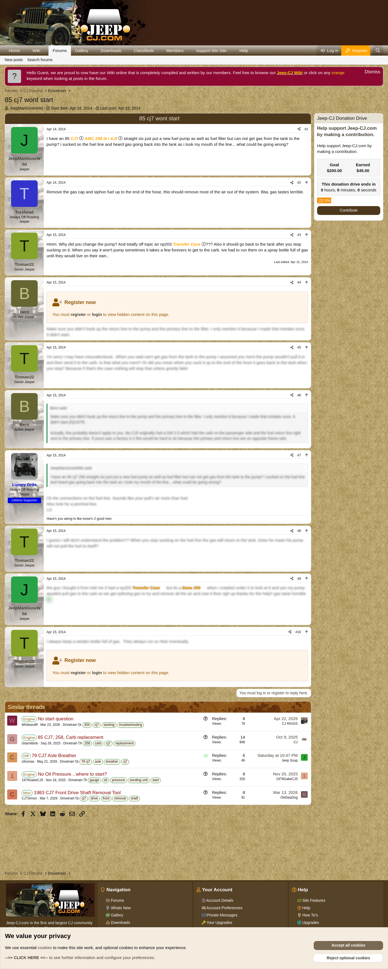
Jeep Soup (290, 760)
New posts (14, 60)
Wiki (36, 50)
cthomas (28, 761)
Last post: (120, 108)
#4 (299, 282)
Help (243, 50)
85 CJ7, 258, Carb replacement (70, 737)
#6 (299, 395)
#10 (298, 632)
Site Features (313, 900)
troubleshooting (130, 725)
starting (109, 725)
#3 (299, 235)
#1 (306, 129)
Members (175, 50)
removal (120, 798)
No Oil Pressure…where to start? (72, 774)
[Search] (377, 50)
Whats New (120, 908)
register (78, 314)
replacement (124, 743)
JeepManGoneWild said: (71, 468)
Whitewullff (30, 725)
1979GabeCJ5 (32, 780)
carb (98, 743)
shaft (134, 798)
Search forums (39, 60)
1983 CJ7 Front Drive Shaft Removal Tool (77, 792)
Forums (60, 50)
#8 (299, 531)
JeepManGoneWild (26, 108)
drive (94, 798)
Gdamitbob (30, 743)
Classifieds (144, 50)
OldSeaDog (289, 797)
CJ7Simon (29, 798)
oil (105, 780)
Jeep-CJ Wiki (290, 72)
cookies (45, 947)
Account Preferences (224, 908)
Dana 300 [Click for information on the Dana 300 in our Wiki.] (191, 587)
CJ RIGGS (290, 724)
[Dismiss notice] (369, 73)
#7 (299, 455)
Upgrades (310, 922)
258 (87, 743)
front (106, 798)
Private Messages (222, 915)
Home (14, 50)
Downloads (111, 50)
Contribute (349, 210)
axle (98, 761)
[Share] (299, 129)
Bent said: (58, 408)
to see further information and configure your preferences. (80, 957)
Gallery (81, 50)
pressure (118, 780)
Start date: (71, 108)
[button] (24, 50)
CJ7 (74, 138)
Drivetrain (70, 725)
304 (87, 725)
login (97, 314)
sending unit (139, 780)
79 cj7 (85, 761)
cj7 (97, 725)
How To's (309, 915)
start (155, 780)
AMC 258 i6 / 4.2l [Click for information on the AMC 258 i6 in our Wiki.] (101, 138)
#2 (299, 183)
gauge (94, 780)
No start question (56, 718)
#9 (299, 579)
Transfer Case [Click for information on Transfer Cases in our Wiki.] (187, 244)
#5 (299, 347)
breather (112, 761)
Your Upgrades (219, 922)
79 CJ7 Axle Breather (54, 755)
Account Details (219, 900)
